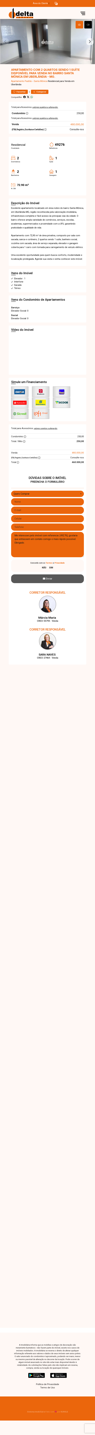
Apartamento (17, 81)
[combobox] (47, 494)
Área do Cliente (40, 3)
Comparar (39, 92)
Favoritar (19, 92)
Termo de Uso (47, 1387)
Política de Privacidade (47, 1384)
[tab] (79, 24)
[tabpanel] (47, 41)
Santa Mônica (40, 81)
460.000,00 (77, 124)
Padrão (28, 81)
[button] (56, 3)
